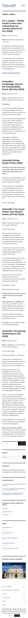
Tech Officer (5, 508)
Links (3, 604)
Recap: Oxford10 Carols (7, 532)
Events (4, 594)
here (8, 104)
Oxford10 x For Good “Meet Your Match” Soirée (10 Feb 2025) (13, 212)
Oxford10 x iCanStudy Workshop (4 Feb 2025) (14, 333)
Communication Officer (7, 511)
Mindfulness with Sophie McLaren (10, 537)
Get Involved (6, 597)
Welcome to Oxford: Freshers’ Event (10, 548)
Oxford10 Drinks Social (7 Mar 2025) (12, 161)
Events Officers (5, 514)
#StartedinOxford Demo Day (8, 543)
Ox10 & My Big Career (7, 527)
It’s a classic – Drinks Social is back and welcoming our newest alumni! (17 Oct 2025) (13, 25)
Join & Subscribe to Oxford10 (10, 590)
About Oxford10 (6, 586)
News (4, 601)
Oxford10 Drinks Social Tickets (11, 73)
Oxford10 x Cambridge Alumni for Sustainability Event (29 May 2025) (13, 85)
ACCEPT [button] (17, 615)
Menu (23, 5)
